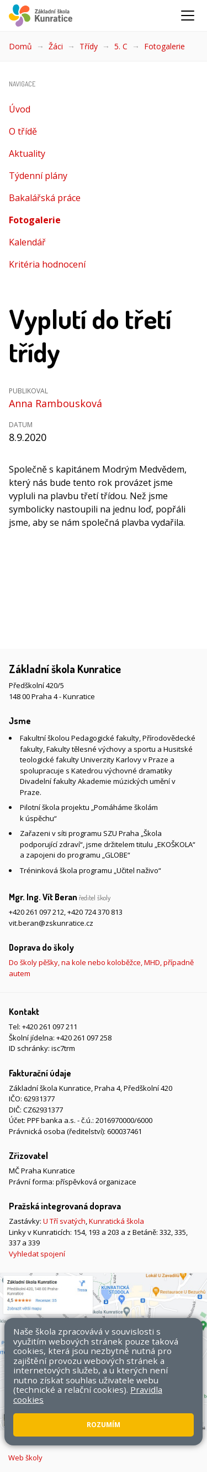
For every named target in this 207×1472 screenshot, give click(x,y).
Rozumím (103, 1424)
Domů (20, 46)
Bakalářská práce (45, 198)
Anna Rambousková (55, 403)
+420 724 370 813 (95, 912)
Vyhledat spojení (37, 1254)
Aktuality (27, 153)
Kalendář (27, 242)
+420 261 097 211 (49, 1027)
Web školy (25, 1458)
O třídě (23, 131)
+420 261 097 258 (84, 1038)
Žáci (56, 46)
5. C (121, 46)
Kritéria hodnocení (47, 264)
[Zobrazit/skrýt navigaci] (187, 15)
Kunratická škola (116, 1221)
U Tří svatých (64, 1221)
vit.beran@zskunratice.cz (51, 923)
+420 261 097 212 (36, 912)
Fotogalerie (164, 46)
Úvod (19, 109)
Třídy (88, 46)
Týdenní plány (38, 176)
